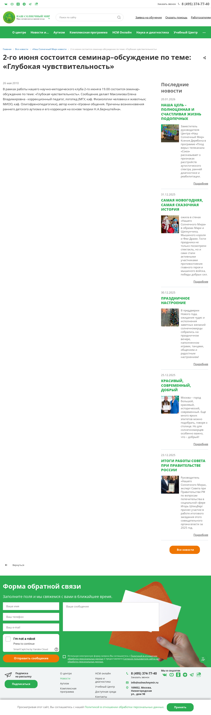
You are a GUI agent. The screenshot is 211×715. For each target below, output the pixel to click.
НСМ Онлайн (122, 32)
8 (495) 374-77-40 (195, 4)
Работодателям (201, 17)
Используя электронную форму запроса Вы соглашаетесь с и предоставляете (113, 659)
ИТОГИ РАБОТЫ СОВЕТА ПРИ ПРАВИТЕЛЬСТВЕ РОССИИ (183, 465)
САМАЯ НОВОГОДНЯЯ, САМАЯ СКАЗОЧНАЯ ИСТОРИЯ (182, 205)
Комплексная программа (89, 32)
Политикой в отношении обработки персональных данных (124, 707)
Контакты (101, 696)
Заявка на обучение (148, 17)
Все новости (185, 549)
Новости (65, 678)
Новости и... (40, 32)
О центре (19, 32)
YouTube (12, 4)
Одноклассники (18, 4)
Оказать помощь (176, 17)
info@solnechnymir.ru (144, 682)
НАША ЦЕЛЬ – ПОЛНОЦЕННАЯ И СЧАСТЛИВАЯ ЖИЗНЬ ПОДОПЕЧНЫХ (181, 112)
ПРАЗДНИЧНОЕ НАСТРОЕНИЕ (175, 300)
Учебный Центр (186, 32)
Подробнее (200, 183)
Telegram (24, 4)
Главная (5, 33)
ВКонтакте (6, 4)
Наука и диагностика (152, 32)
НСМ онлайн (103, 673)
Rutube (36, 4)
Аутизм (59, 32)
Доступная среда (105, 691)
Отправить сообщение (31, 658)
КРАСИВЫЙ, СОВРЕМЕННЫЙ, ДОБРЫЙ (176, 385)
